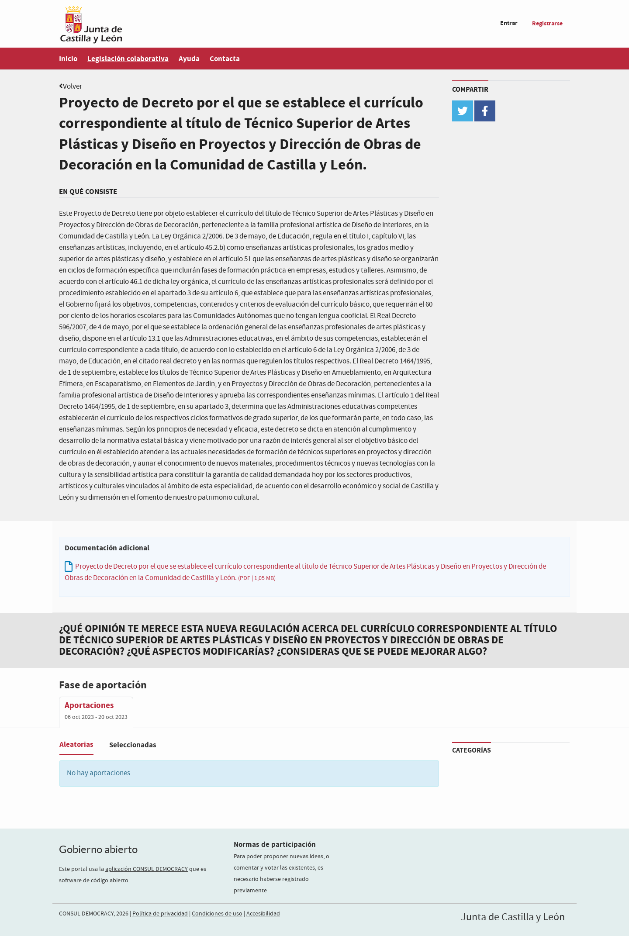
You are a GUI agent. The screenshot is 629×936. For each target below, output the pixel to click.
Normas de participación (275, 844)
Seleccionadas (132, 745)
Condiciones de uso (217, 914)
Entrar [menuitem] (509, 23)
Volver (72, 87)
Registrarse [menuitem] (547, 23)
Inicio (68, 59)
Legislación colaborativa (128, 59)
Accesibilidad (263, 914)
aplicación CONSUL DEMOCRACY (146, 869)
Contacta (225, 59)
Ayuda (189, 59)
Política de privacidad (160, 914)
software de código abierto (93, 880)
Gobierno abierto (98, 849)
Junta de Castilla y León (513, 917)
